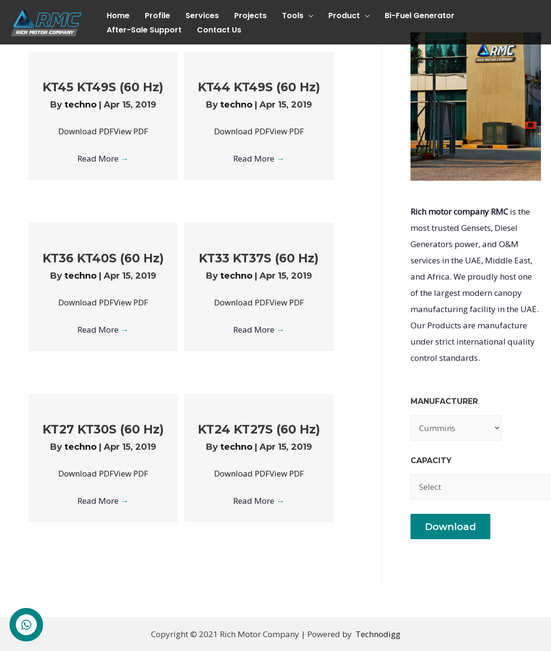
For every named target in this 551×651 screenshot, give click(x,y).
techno (82, 104)
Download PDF (86, 131)
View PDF (131, 131)
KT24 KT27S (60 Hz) (258, 429)
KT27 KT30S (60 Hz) (103, 429)
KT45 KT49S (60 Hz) (103, 87)
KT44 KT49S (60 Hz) (258, 87)
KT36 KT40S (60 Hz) (103, 258)
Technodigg (378, 634)
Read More (103, 158)
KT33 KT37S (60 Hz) (259, 258)
